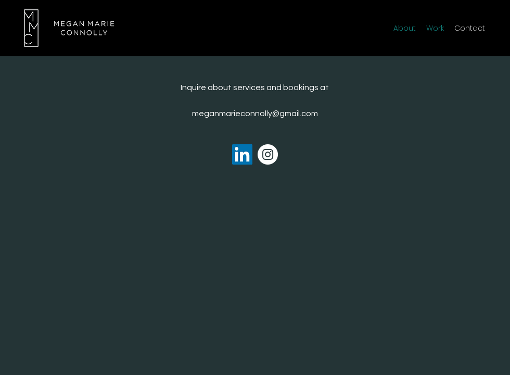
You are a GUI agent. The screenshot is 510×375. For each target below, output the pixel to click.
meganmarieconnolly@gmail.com (255, 113)
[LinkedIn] (242, 154)
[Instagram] (268, 154)
